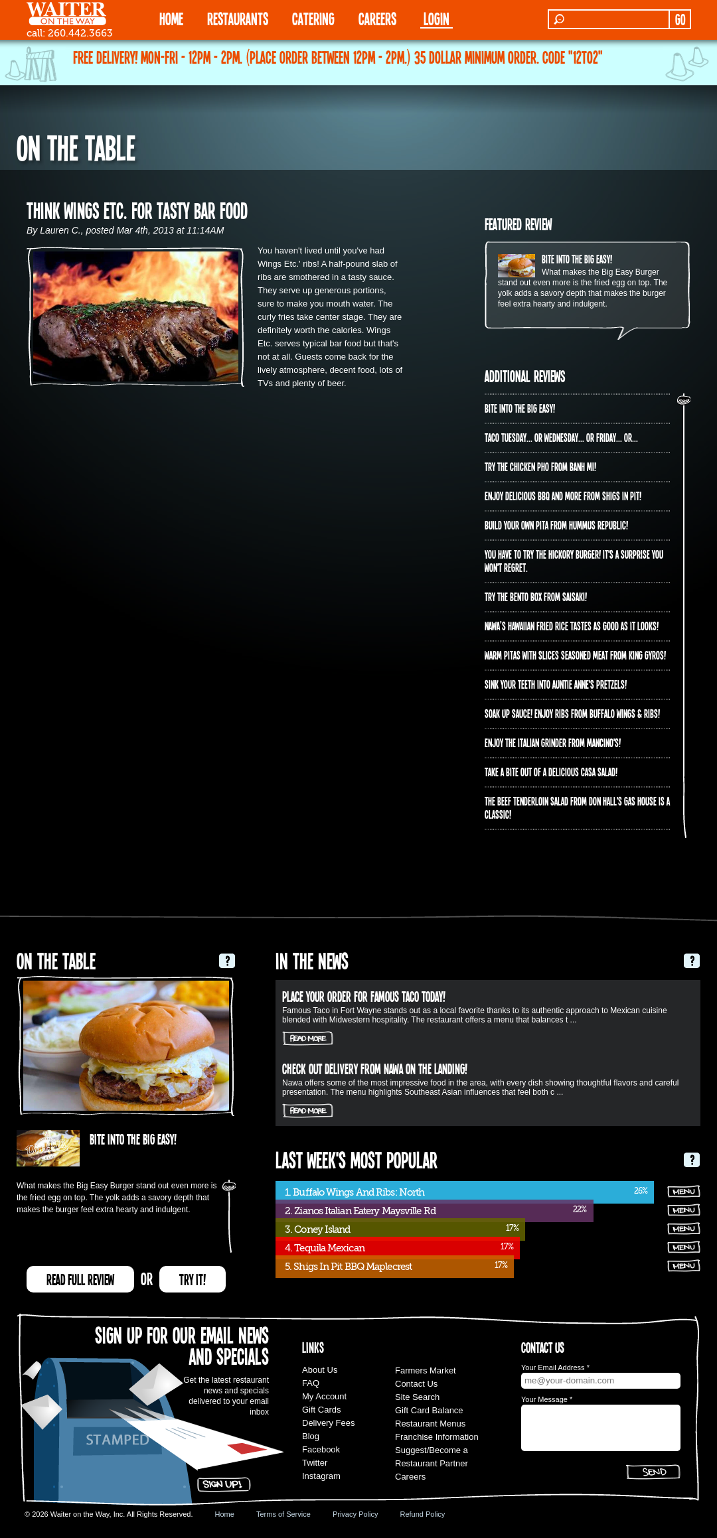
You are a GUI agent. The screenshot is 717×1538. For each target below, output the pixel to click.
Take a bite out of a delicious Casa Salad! (551, 771)
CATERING (313, 18)
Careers (377, 18)
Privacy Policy (355, 1514)
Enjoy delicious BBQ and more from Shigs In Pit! (563, 495)
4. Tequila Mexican (324, 1248)
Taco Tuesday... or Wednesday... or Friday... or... (561, 437)
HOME (171, 18)
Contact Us (416, 1384)
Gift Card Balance (429, 1410)
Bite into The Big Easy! (577, 258)
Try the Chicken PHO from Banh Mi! (540, 466)
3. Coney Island (318, 1229)
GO (680, 19)
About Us (319, 1370)
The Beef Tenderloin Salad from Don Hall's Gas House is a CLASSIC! (577, 807)
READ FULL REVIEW (80, 1279)
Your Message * (546, 1399)
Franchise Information (437, 1437)
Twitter (314, 1463)
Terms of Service (283, 1514)
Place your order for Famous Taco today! (363, 996)
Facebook (321, 1449)
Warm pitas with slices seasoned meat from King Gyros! (575, 655)
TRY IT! (192, 1279)
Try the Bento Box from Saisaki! (536, 596)
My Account (324, 1396)
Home (224, 1514)
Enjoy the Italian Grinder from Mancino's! (553, 742)
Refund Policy (422, 1514)
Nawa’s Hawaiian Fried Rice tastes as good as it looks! (572, 625)
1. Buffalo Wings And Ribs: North (354, 1192)
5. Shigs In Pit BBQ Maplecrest (348, 1267)
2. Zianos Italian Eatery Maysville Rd (360, 1211)
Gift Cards (321, 1410)
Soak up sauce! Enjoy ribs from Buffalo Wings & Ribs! (572, 713)
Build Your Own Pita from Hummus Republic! (556, 525)
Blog (310, 1436)
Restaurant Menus (430, 1424)
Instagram (321, 1476)
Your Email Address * (555, 1367)
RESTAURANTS (237, 18)
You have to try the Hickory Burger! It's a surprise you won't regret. (574, 561)
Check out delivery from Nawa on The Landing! (374, 1068)
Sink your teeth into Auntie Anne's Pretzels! (556, 684)
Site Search (417, 1397)
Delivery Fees (328, 1423)
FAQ (310, 1383)
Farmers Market (425, 1370)
